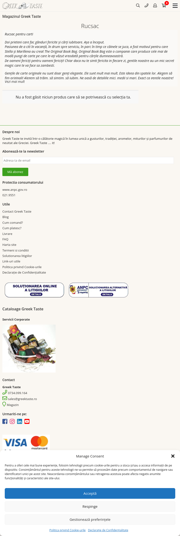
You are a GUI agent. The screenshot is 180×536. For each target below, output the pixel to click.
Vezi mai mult (15, 81)
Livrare (7, 234)
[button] (173, 456)
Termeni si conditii (15, 250)
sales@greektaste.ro (19, 399)
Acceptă (89, 493)
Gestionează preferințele (90, 519)
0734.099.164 (14, 393)
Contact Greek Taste (16, 211)
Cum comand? (12, 222)
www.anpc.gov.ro (14, 189)
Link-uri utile (11, 261)
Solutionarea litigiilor (17, 256)
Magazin (10, 405)
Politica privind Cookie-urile (67, 530)
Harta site (9, 244)
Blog (5, 217)
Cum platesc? (11, 228)
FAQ (5, 239)
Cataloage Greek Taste (22, 309)
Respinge (90, 506)
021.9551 (8, 195)
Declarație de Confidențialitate (108, 530)
